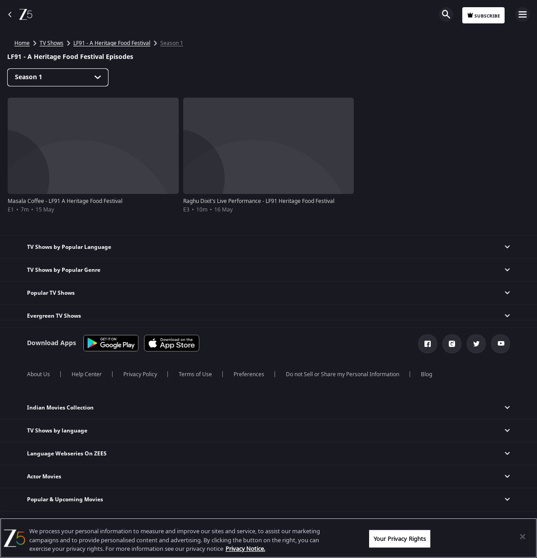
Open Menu (522, 14)
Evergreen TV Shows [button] (54, 316)
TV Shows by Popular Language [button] (69, 247)
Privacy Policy (140, 374)
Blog (426, 374)
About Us (38, 374)
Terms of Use (195, 374)
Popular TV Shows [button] (51, 293)
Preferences (249, 374)
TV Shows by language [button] (57, 431)
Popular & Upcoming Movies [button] (65, 499)
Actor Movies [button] (44, 476)
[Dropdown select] (58, 77)
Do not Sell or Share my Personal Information (342, 374)
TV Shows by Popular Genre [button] (63, 270)
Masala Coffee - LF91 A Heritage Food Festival (65, 201)
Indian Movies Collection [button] (60, 408)
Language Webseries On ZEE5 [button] (67, 454)
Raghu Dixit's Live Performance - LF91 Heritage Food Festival (258, 201)
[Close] (522, 536)
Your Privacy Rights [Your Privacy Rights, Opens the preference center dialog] (400, 538)
